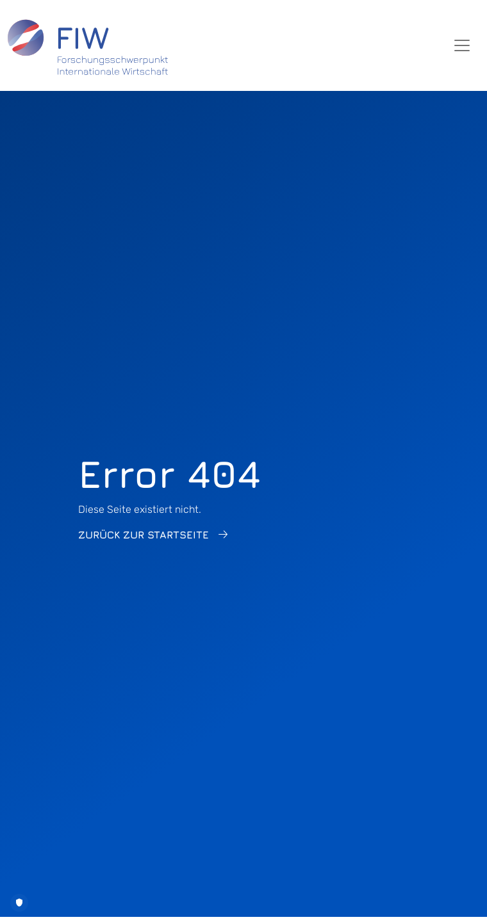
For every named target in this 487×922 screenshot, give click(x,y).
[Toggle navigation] (462, 45)
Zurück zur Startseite (143, 534)
